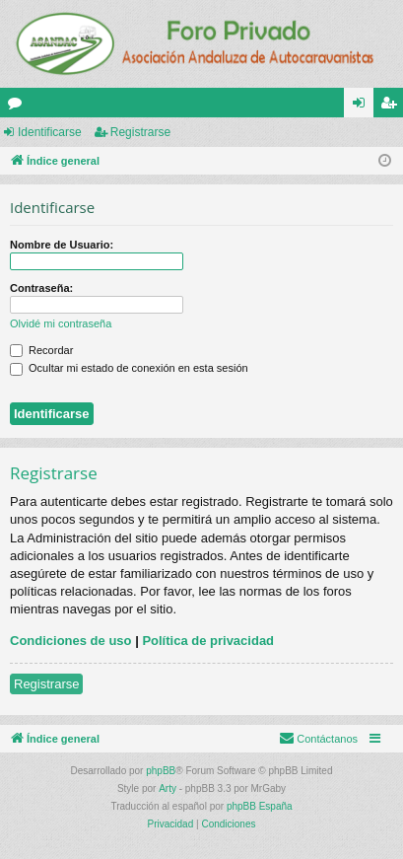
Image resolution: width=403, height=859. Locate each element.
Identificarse (50, 132)
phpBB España (260, 806)
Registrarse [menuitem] (392, 106)
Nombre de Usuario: (61, 245)
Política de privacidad (208, 640)
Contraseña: (41, 288)
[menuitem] (318, 739)
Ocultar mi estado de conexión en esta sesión (129, 368)
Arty (167, 788)
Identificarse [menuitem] (363, 106)
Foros (19, 106)
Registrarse (140, 132)
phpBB (160, 770)
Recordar (41, 350)
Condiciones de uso (71, 640)
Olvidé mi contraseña (60, 323)
